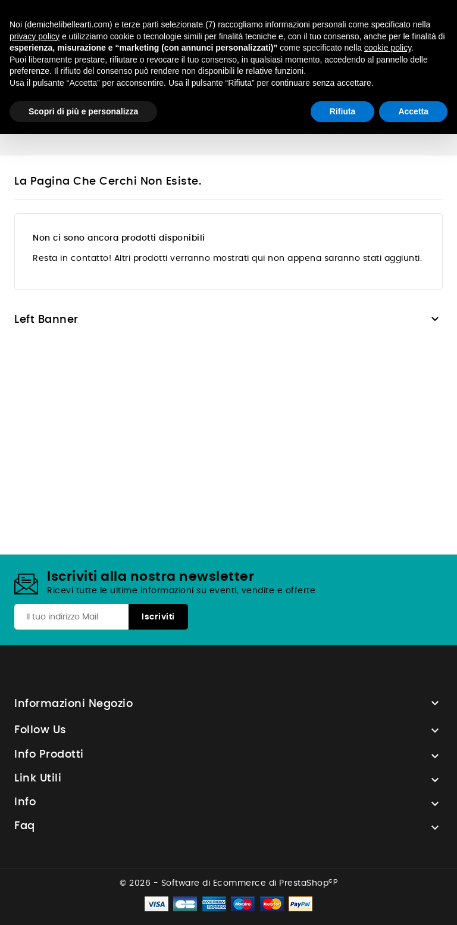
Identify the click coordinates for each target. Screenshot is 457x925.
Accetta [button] (413, 111)
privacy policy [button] (35, 36)
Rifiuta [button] (343, 111)
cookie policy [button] (387, 47)
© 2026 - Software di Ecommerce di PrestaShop (228, 883)
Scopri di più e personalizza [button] (83, 111)
